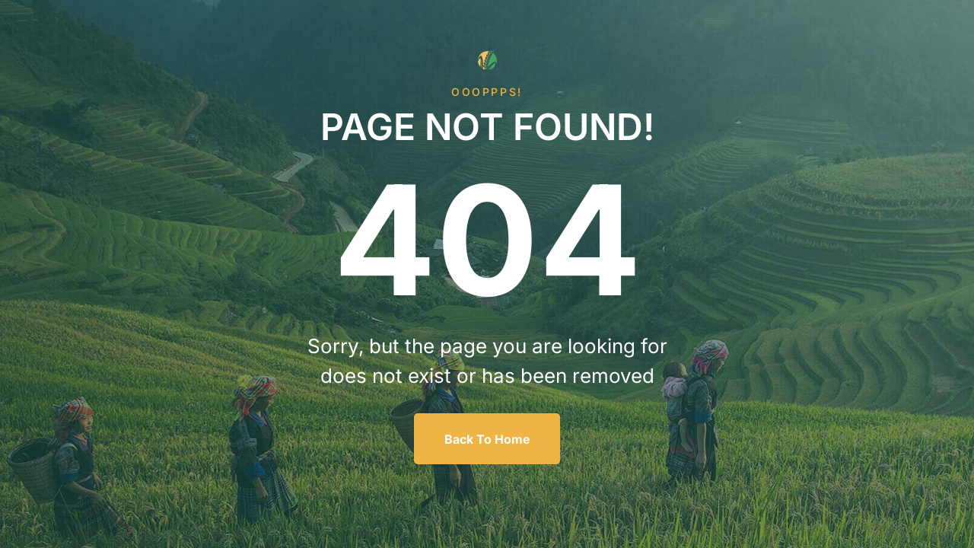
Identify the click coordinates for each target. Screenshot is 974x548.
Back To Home (487, 439)
